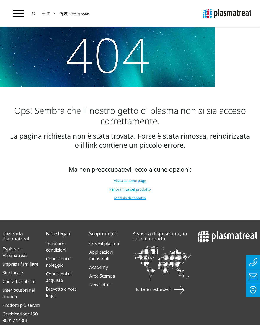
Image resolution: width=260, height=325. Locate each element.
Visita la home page (130, 126)
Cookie (193, 289)
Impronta (136, 289)
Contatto (166, 289)
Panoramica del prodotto (130, 134)
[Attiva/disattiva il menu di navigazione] (18, 13)
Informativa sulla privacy (87, 289)
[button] (34, 13)
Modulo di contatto (130, 143)
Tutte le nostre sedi (159, 234)
